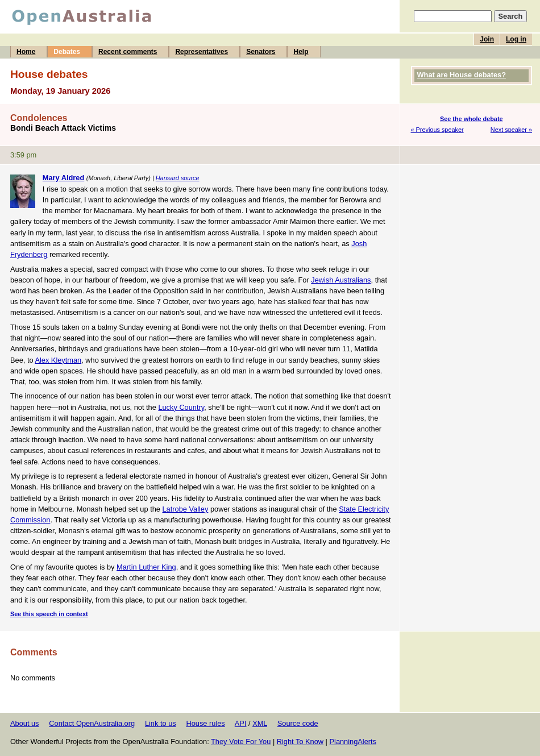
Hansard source (178, 178)
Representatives (201, 52)
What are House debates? (461, 74)
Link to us (160, 723)
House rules (205, 723)
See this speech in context (49, 613)
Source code (297, 723)
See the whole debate (471, 118)
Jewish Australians (341, 280)
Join (487, 39)
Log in (516, 39)
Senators (260, 52)
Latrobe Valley (186, 509)
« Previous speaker (437, 129)
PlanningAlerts (353, 741)
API (241, 723)
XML (259, 723)
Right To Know (300, 741)
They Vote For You (241, 741)
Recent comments (127, 52)
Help (300, 52)
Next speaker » (511, 129)
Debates (66, 52)
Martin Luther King (146, 567)
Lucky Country (181, 407)
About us (24, 723)
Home (25, 52)
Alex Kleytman (58, 360)
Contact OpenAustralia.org (92, 723)
